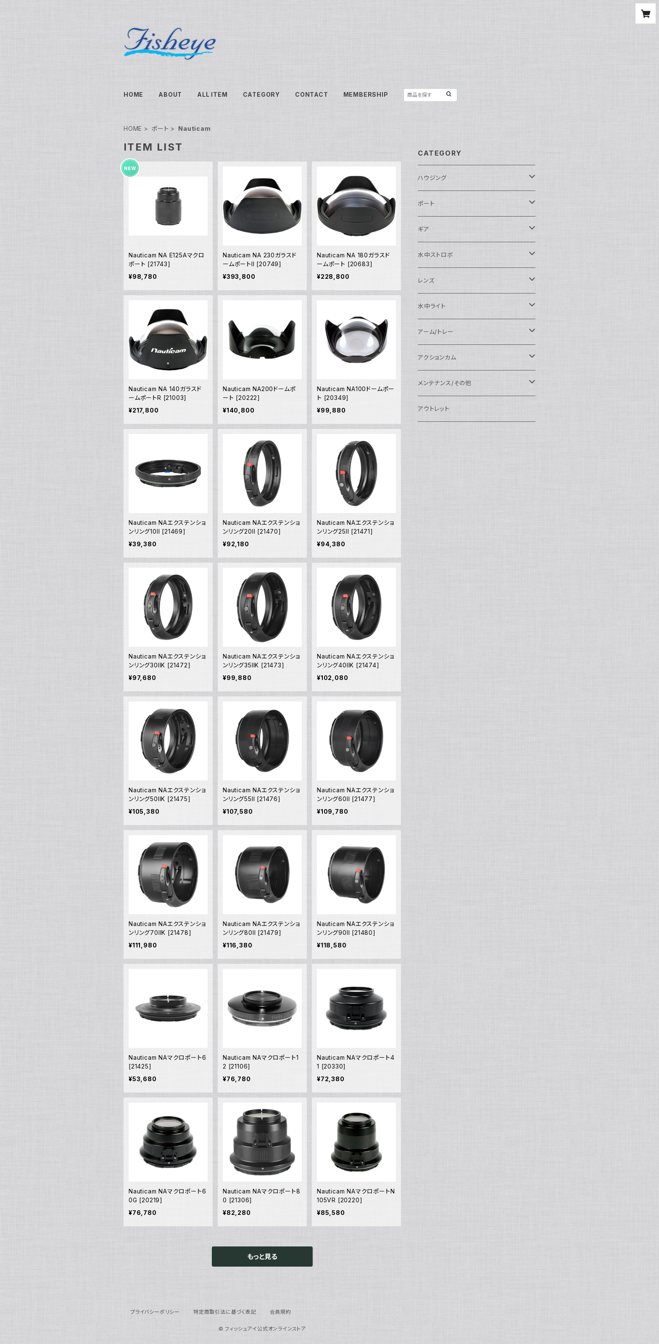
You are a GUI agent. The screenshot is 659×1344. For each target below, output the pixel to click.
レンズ (426, 280)
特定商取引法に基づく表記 (224, 1312)
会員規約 (280, 1312)
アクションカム (437, 357)
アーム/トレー (436, 331)
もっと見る (262, 1256)
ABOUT (170, 94)
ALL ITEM (212, 94)
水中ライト (432, 306)
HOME (133, 94)
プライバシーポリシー (155, 1312)
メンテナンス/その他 (445, 382)
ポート (160, 128)
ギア (424, 229)
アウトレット (434, 408)
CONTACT (311, 94)
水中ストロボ (435, 254)
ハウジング (432, 177)
